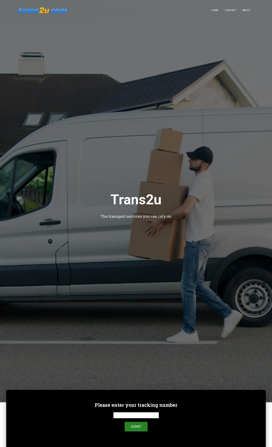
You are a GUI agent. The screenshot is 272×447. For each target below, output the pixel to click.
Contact (230, 10)
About (246, 10)
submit (136, 426)
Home (215, 10)
